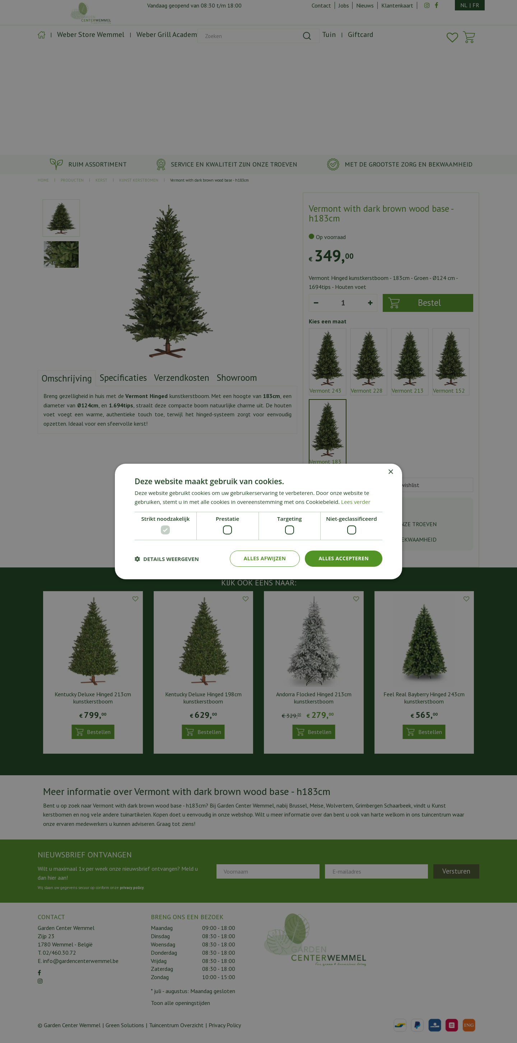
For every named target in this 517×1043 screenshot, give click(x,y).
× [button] (390, 472)
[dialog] (258, 521)
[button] (167, 559)
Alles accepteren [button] (343, 558)
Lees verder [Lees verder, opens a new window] (356, 501)
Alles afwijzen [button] (265, 558)
